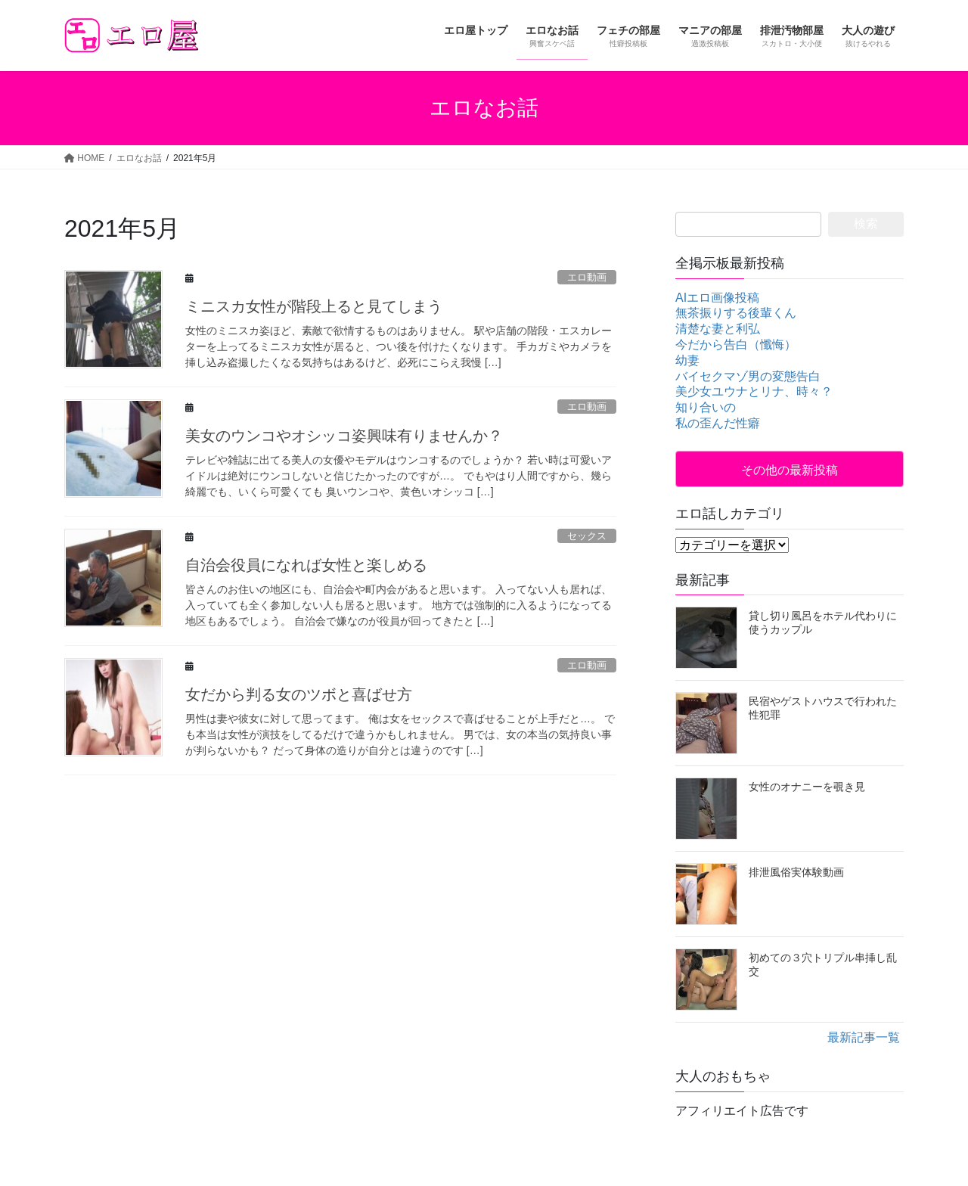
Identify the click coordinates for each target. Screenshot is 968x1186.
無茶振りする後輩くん (735, 312)
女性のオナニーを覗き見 (807, 787)
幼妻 (687, 360)
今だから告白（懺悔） (735, 344)
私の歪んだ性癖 (717, 423)
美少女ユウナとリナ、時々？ (754, 391)
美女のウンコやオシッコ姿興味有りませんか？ (344, 435)
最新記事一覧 (863, 1037)
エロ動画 (587, 277)
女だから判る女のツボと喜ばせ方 (298, 694)
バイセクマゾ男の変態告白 (748, 376)
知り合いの (705, 407)
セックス (587, 536)
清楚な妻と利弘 (717, 328)
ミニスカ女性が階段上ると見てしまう (313, 306)
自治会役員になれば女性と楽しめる (306, 565)
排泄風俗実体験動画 (796, 872)
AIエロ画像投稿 (717, 297)
